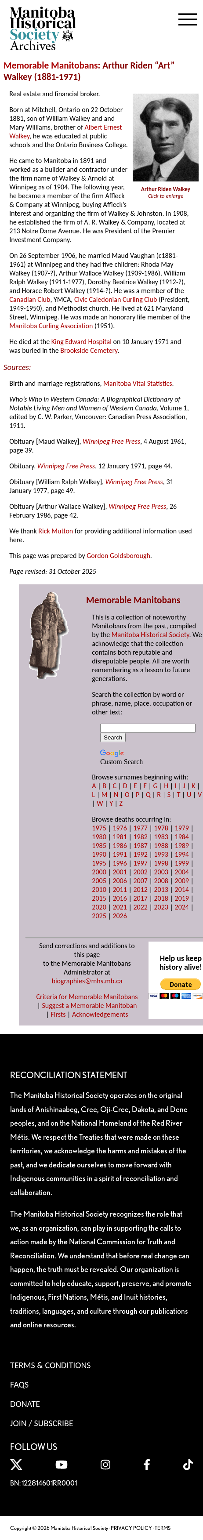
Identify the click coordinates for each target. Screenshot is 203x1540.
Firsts (58, 1014)
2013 (161, 889)
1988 (161, 845)
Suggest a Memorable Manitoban (89, 1005)
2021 (119, 907)
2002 (140, 872)
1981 (119, 837)
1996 (119, 863)
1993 (161, 854)
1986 (119, 845)
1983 (161, 837)
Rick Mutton (55, 531)
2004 (182, 872)
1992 (140, 854)
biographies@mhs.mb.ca (86, 981)
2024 (182, 907)
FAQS (19, 1384)
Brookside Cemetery (88, 350)
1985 (99, 845)
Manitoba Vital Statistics (137, 383)
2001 (119, 872)
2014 (182, 889)
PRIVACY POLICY (131, 1528)
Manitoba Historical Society (150, 634)
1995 (99, 863)
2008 (161, 881)
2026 (119, 916)
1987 (140, 845)
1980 (99, 837)
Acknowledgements (100, 1014)
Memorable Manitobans (51, 65)
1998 (161, 863)
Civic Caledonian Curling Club (115, 299)
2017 (140, 898)
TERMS (162, 1528)
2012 (140, 889)
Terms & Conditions (50, 1365)
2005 (99, 881)
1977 (140, 828)
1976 (119, 828)
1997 (140, 863)
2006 (119, 881)
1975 (99, 828)
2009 (182, 881)
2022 (140, 907)
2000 (99, 872)
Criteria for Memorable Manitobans (87, 997)
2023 (161, 907)
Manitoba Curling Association (51, 326)
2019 (182, 898)
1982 (140, 837)
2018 (161, 898)
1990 (99, 854)
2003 (161, 872)
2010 (99, 889)
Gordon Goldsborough (118, 555)
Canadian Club (29, 299)
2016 (119, 898)
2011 (119, 889)
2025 (99, 916)
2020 (99, 907)
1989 (182, 845)
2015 (99, 898)
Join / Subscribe (41, 1423)
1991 (119, 854)
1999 (182, 863)
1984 (182, 837)
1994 (182, 854)
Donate (25, 1404)
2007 (140, 881)
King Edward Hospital (81, 341)
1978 (161, 828)
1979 (182, 828)
